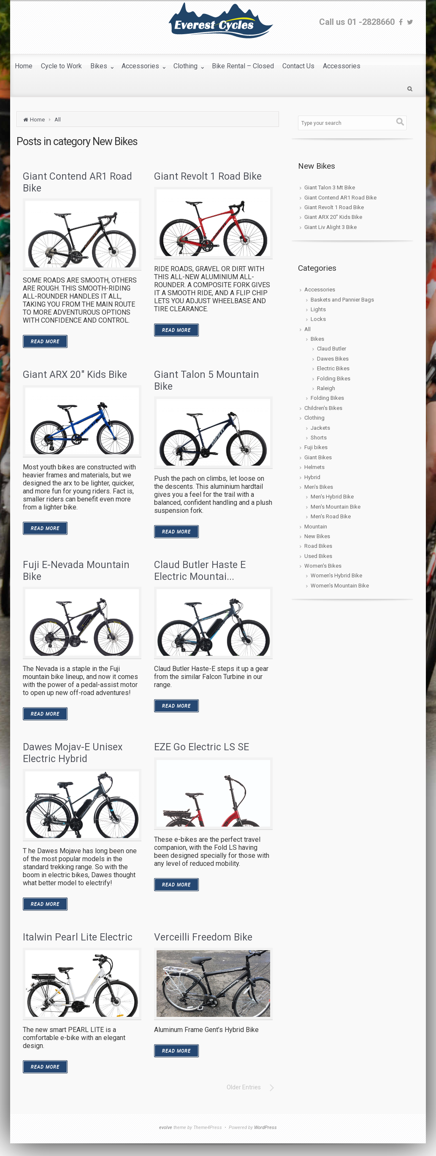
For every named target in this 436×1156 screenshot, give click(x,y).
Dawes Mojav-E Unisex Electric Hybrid (72, 753)
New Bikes (317, 536)
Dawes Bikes (333, 359)
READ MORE (45, 341)
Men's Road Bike (331, 516)
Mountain (315, 526)
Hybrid (312, 477)
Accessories (319, 289)
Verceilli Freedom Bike (203, 937)
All (57, 119)
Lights (318, 309)
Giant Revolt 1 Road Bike (208, 176)
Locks (318, 319)
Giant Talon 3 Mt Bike (329, 187)
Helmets (314, 467)
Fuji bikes (316, 447)
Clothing (314, 418)
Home (37, 119)
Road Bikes (318, 546)
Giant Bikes (318, 457)
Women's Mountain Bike (340, 585)
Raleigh (326, 388)
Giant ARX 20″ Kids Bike (75, 374)
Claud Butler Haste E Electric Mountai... (200, 570)
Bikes (317, 339)
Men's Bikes (318, 487)
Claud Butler (331, 348)
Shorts (319, 437)
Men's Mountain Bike (335, 507)
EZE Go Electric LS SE (201, 747)
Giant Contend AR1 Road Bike (340, 197)
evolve (165, 1127)
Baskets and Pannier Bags (342, 299)
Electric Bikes (333, 368)
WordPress (265, 1127)
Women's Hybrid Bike (336, 575)
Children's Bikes (323, 408)
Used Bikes (318, 556)
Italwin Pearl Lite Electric (78, 937)
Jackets (320, 428)
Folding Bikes (333, 378)
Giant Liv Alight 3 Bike (330, 227)
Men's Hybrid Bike (332, 496)
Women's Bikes (322, 566)
